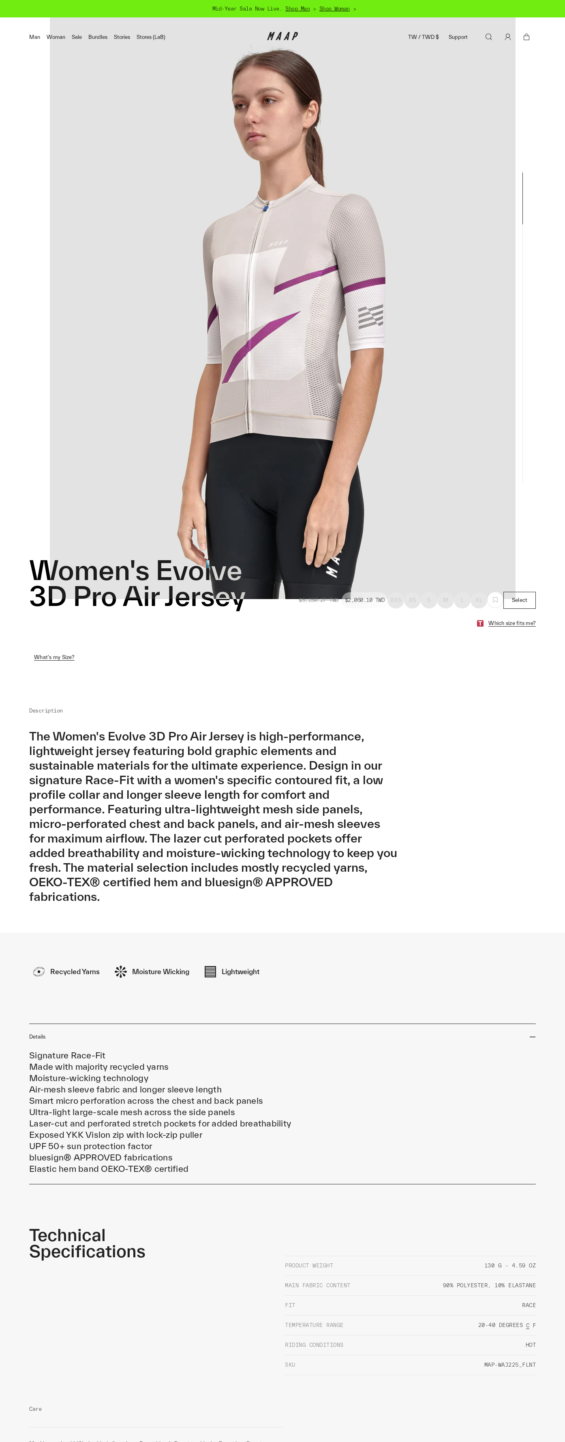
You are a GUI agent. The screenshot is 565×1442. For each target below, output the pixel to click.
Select (520, 561)
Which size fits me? (512, 584)
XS (412, 561)
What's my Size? (54, 618)
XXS (395, 561)
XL (478, 561)
